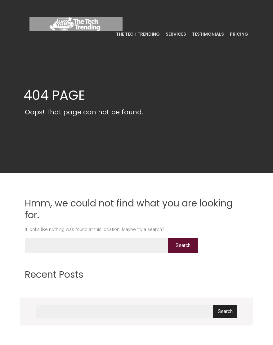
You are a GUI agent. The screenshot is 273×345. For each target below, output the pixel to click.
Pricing (238, 34)
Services (175, 34)
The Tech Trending (137, 34)
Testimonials (207, 34)
